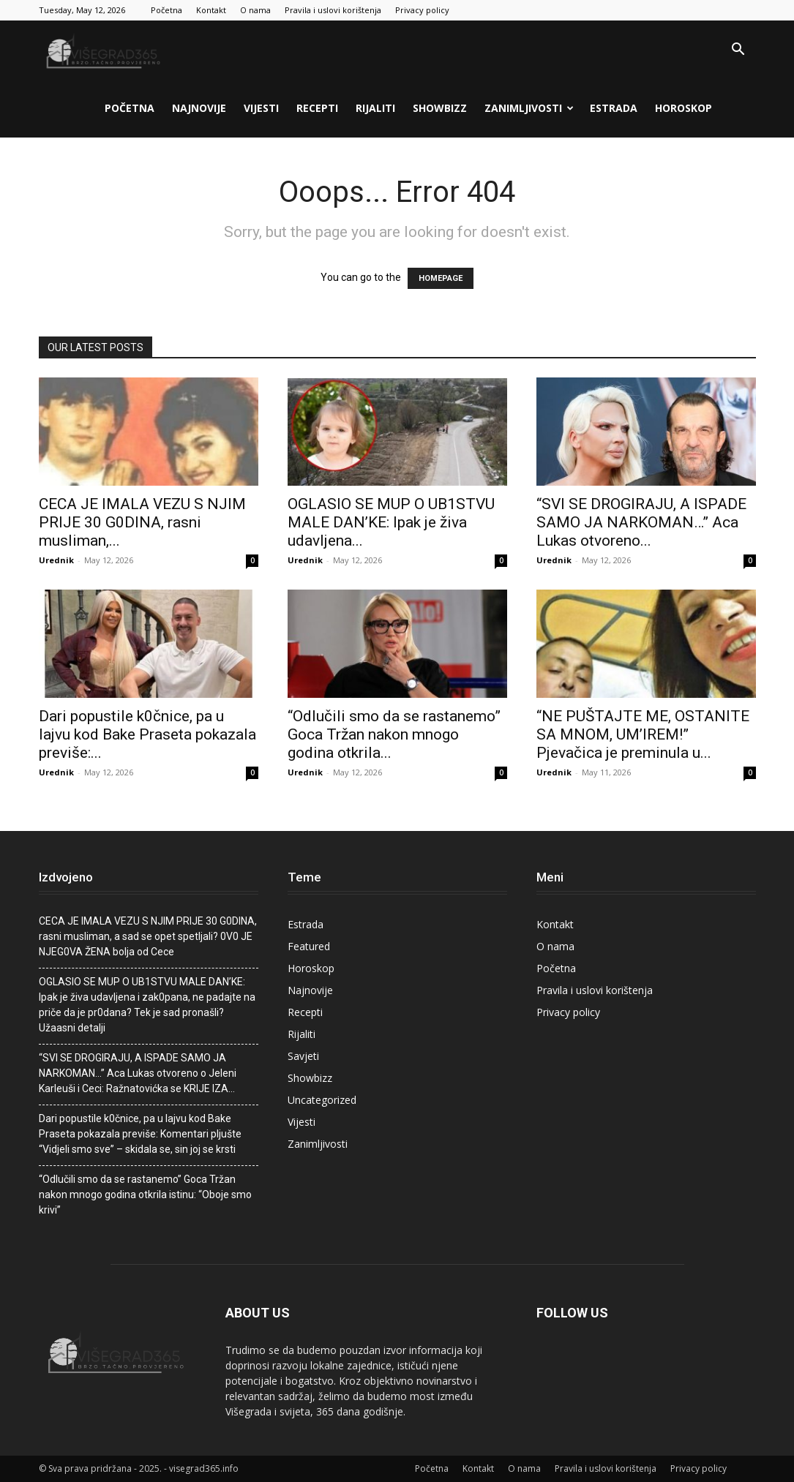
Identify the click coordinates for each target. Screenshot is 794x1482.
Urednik (56, 559)
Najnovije (199, 108)
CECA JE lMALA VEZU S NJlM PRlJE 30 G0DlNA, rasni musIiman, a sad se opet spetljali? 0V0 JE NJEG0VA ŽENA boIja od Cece (148, 936)
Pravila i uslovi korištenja (333, 9)
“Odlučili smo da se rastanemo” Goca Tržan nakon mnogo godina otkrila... (394, 734)
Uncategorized (322, 1100)
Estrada (613, 108)
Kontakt (211, 9)
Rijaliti (375, 108)
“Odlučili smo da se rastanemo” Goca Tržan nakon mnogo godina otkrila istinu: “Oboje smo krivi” (145, 1194)
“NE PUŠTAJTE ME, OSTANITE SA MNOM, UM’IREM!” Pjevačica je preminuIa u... (642, 734)
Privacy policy (422, 9)
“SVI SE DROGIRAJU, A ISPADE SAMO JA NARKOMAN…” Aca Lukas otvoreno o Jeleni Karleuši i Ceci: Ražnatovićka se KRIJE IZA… (137, 1073)
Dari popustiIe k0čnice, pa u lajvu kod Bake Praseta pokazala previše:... (147, 734)
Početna (166, 9)
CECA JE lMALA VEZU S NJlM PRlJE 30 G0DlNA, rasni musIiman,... (142, 522)
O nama (255, 9)
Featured (309, 946)
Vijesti (261, 108)
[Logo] (105, 49)
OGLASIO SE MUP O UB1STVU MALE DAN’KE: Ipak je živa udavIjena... (391, 522)
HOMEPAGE (440, 278)
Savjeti (303, 1056)
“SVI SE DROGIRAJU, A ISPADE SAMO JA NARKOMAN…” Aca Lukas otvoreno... (641, 522)
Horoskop (683, 108)
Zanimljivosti (529, 108)
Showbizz (440, 108)
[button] (738, 51)
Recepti (317, 108)
